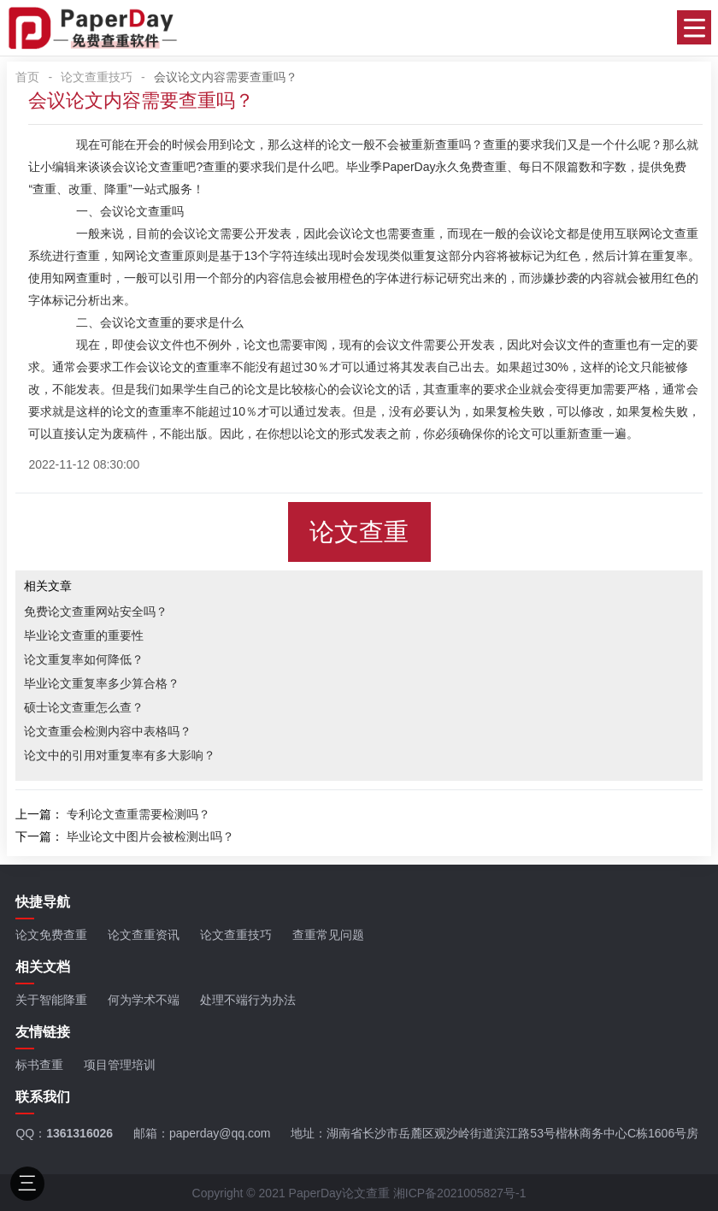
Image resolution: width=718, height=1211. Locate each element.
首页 (27, 77)
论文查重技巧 (96, 77)
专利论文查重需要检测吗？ (138, 814)
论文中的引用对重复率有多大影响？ (119, 755)
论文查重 (359, 532)
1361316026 (79, 1133)
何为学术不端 (144, 1000)
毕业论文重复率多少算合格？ (102, 683)
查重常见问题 (328, 935)
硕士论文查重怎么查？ (84, 707)
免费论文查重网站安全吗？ (96, 611)
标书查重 (39, 1065)
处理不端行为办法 (248, 1000)
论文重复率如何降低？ (84, 659)
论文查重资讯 (144, 935)
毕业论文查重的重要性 (84, 635)
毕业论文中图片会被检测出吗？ (150, 836)
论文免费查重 (51, 935)
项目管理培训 (120, 1065)
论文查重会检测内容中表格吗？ (107, 731)
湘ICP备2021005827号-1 (460, 1193)
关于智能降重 (51, 1000)
